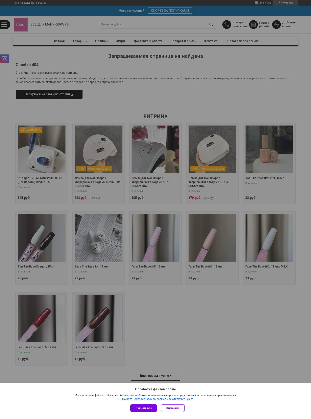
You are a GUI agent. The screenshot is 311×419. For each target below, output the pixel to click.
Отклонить (172, 408)
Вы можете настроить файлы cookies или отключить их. (154, 399)
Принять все (143, 408)
